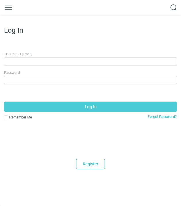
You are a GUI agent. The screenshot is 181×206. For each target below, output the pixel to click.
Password (12, 72)
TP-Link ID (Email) (18, 54)
